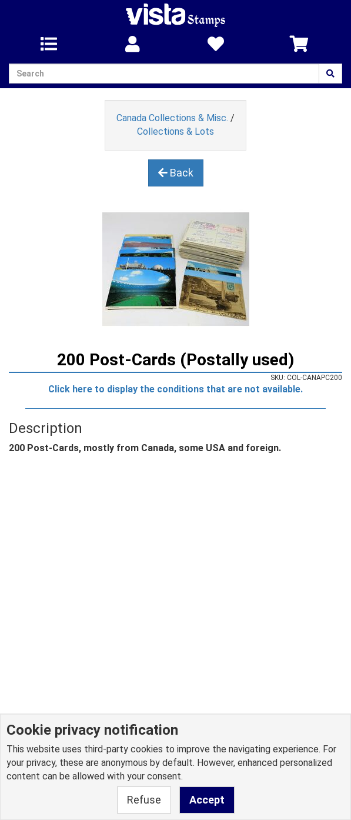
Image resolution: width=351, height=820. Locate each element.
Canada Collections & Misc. (172, 118)
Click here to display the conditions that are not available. (175, 389)
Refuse (144, 800)
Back (175, 172)
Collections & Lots (175, 131)
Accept (207, 800)
